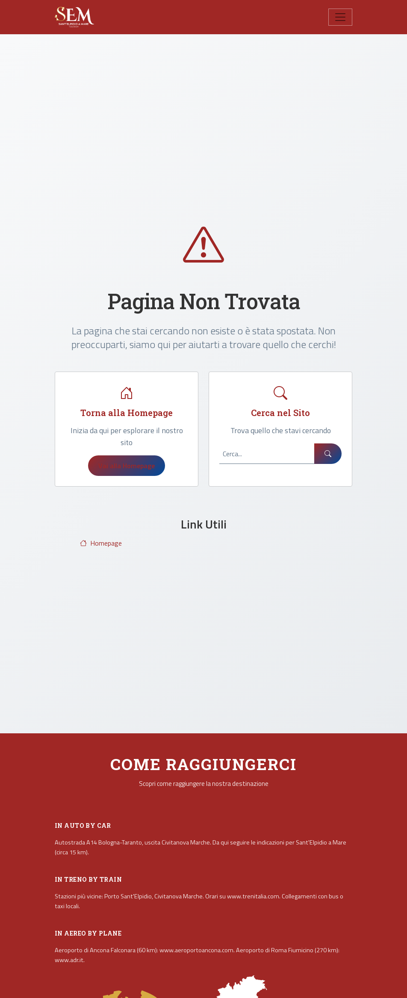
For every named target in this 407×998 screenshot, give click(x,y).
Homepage (101, 543)
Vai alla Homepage (126, 466)
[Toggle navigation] (340, 17)
